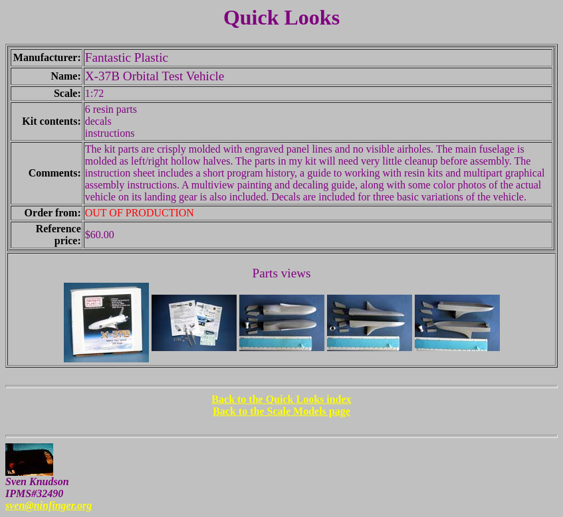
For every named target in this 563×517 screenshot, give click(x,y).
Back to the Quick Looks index (281, 399)
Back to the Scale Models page (281, 411)
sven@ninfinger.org (48, 505)
